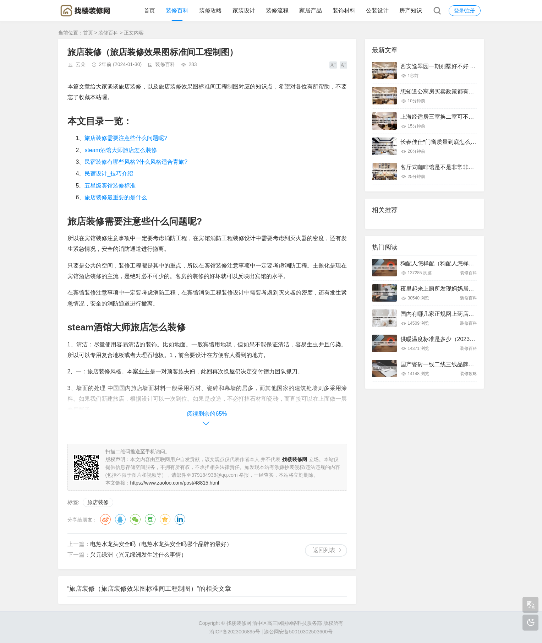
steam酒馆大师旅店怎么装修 (120, 150)
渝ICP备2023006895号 (234, 631)
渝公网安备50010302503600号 (298, 631)
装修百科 (177, 10)
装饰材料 (344, 10)
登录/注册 (464, 10)
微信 (135, 519)
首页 (149, 10)
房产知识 (410, 10)
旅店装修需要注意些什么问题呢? (125, 138)
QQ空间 (165, 519)
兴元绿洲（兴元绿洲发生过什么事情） (138, 555)
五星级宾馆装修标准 (110, 186)
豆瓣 (150, 519)
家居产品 (310, 10)
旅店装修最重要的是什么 (115, 197)
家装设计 (243, 10)
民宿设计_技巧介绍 (108, 174)
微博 (105, 519)
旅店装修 (98, 502)
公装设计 (377, 10)
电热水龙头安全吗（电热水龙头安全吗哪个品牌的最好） (161, 544)
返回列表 (324, 550)
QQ (120, 519)
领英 (180, 519)
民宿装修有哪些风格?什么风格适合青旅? (135, 162)
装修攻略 (210, 10)
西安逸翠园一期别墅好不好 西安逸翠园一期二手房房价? (470, 66)
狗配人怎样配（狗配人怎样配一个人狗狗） (454, 263)
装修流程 (277, 10)
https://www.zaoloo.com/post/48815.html (174, 483)
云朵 (81, 64)
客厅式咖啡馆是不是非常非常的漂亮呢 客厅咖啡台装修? (470, 167)
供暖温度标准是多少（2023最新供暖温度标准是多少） (469, 339)
